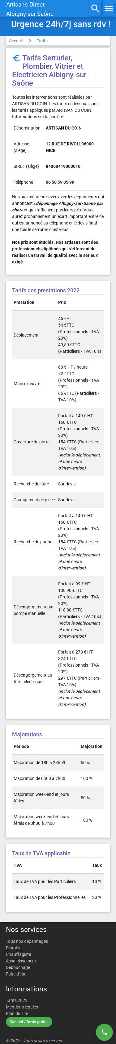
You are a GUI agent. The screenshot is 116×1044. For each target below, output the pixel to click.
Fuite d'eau (16, 973)
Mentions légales (22, 1006)
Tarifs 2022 (17, 1000)
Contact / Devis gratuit (29, 1021)
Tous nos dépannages (27, 941)
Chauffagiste (18, 954)
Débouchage (18, 967)
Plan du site (17, 1013)
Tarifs (42, 40)
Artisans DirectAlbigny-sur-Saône (30, 9)
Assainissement (21, 960)
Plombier (14, 947)
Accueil (16, 40)
